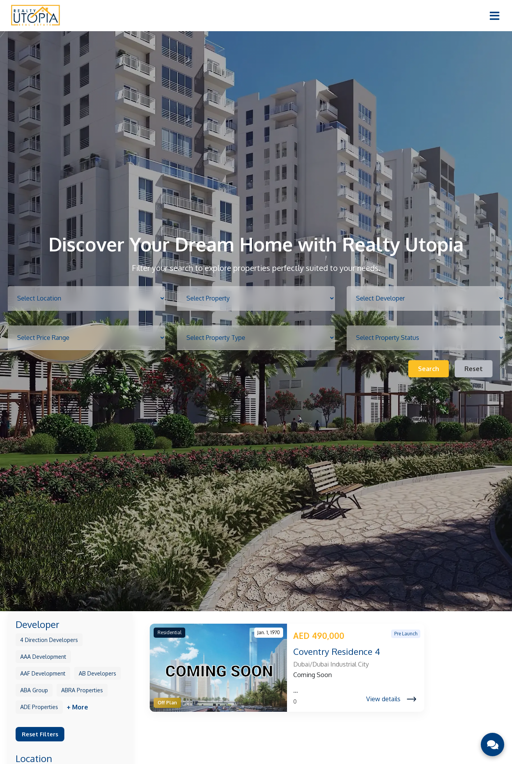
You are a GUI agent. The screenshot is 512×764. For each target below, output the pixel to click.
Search (428, 369)
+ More (77, 707)
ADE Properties (39, 707)
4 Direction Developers (49, 640)
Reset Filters (40, 733)
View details (391, 699)
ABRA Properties (82, 690)
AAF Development (43, 673)
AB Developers (97, 673)
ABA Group (34, 690)
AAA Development (43, 656)
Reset (473, 369)
